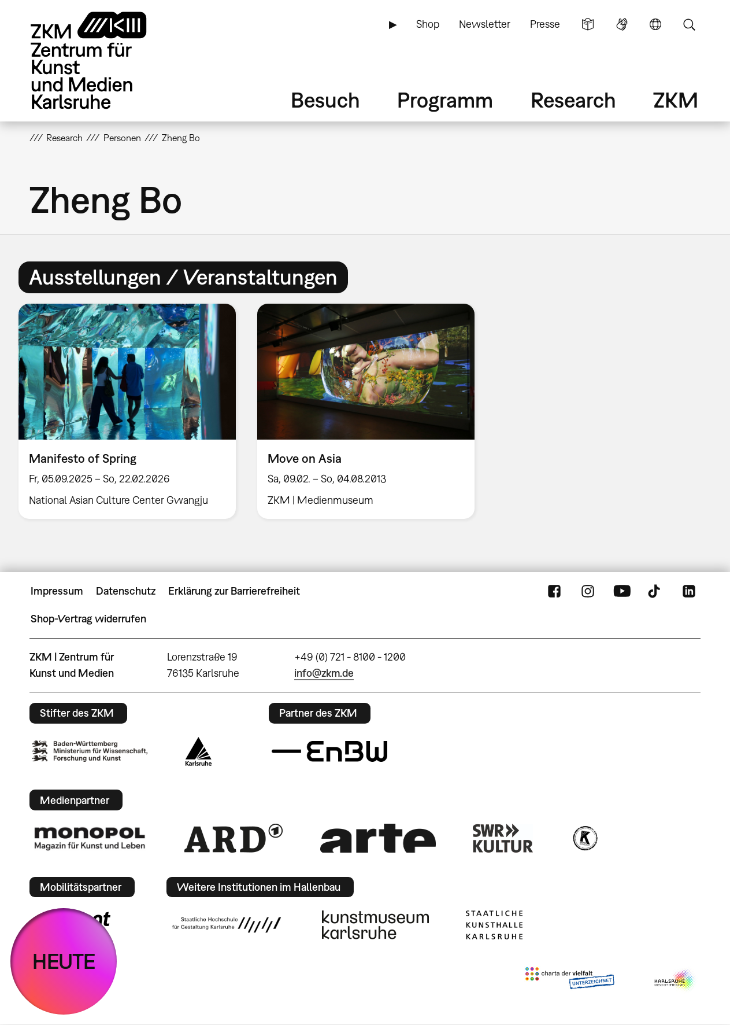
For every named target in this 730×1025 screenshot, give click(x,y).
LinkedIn (689, 591)
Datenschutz (125, 591)
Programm (445, 99)
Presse (545, 24)
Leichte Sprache (587, 24)
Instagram (587, 591)
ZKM (675, 99)
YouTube (621, 591)
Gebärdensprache (621, 24)
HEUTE (63, 961)
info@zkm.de (324, 673)
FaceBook (554, 591)
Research (573, 99)
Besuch (325, 99)
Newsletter (484, 24)
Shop (427, 24)
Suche (689, 24)
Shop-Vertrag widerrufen (88, 619)
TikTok (655, 591)
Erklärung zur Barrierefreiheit (234, 591)
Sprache (655, 24)
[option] (127, 411)
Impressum (57, 591)
